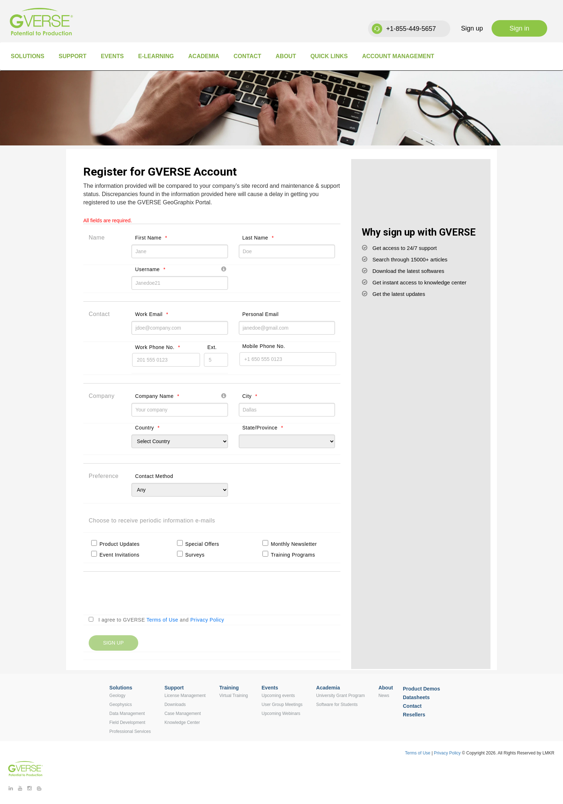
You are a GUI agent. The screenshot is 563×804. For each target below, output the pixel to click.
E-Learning (156, 56)
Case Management (182, 713)
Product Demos (421, 689)
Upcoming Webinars (281, 713)
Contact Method (154, 476)
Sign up (472, 28)
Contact (247, 56)
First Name (148, 238)
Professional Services (130, 731)
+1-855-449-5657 (411, 28)
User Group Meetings (282, 704)
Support (72, 56)
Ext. (212, 347)
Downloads (175, 704)
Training (229, 688)
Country (144, 428)
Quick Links (329, 56)
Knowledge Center (182, 722)
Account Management (398, 56)
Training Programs (293, 555)
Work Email (148, 314)
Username (147, 269)
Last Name (255, 238)
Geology (118, 695)
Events (112, 56)
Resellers (414, 714)
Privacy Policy (207, 620)
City (247, 396)
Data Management (127, 713)
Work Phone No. (154, 347)
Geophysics (121, 704)
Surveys (195, 555)
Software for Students (337, 704)
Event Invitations (119, 555)
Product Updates (119, 544)
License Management (185, 695)
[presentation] (143, 595)
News (383, 695)
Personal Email (260, 314)
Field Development (127, 722)
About (286, 56)
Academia (203, 56)
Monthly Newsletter (294, 544)
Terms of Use (162, 620)
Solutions (27, 56)
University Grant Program (340, 695)
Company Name (154, 396)
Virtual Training (233, 695)
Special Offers (202, 544)
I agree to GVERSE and (161, 620)
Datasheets (416, 697)
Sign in (519, 28)
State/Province (260, 428)
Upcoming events (278, 695)
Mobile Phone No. (263, 346)
